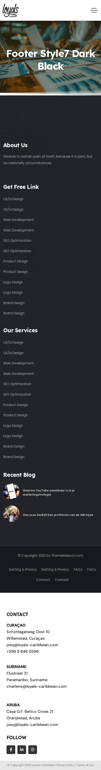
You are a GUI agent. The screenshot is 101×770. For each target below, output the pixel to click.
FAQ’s (78, 569)
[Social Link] (11, 749)
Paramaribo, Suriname (27, 679)
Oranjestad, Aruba (23, 718)
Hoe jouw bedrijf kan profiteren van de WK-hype (58, 515)
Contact (43, 579)
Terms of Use (85, 765)
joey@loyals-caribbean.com (32, 645)
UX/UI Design (13, 199)
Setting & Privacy (23, 569)
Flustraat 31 (17, 673)
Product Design (15, 261)
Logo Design (13, 282)
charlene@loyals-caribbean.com (37, 686)
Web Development (18, 219)
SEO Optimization (17, 240)
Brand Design (13, 303)
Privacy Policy (66, 765)
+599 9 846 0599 (23, 651)
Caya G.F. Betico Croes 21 (30, 711)
